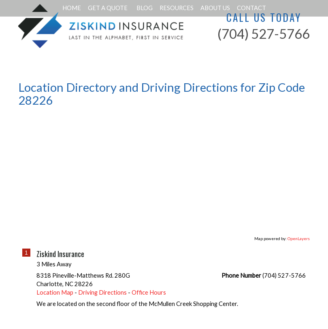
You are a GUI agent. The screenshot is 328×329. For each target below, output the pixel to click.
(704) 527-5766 (263, 34)
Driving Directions (102, 292)
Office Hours (149, 292)
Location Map (54, 292)
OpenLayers (299, 238)
